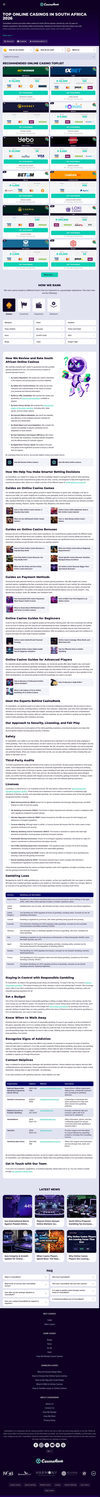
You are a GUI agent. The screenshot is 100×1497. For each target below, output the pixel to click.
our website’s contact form (22, 1171)
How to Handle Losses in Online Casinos (49, 1388)
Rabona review (73, 165)
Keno (49, 1344)
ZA (49, 1451)
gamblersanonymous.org (49, 1099)
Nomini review (73, 131)
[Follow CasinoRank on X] (47, 1445)
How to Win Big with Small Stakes (49, 1380)
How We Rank (49, 1416)
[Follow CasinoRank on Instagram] (41, 1445)
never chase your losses (58, 1006)
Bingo (49, 1340)
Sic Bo (49, 1348)
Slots (49, 1352)
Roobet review (25, 131)
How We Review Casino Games (49, 1356)
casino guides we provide (75, 482)
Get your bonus (25, 93)
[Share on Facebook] (21, 41)
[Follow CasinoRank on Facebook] (36, 1445)
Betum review (26, 199)
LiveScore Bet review (73, 199)
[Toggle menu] (4, 4)
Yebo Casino (49, 1324)
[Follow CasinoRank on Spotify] (57, 1445)
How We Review (49, 1412)
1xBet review (73, 96)
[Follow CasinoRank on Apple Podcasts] (63, 1445)
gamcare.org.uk (46, 1130)
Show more (49, 275)
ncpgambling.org (46, 1110)
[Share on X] (9, 41)
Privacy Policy (49, 1420)
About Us (50, 1404)
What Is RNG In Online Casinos (49, 1384)
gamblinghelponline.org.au (50, 1141)
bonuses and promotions (30, 398)
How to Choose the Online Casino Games (49, 1376)
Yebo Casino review (26, 165)
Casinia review (25, 234)
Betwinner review (25, 96)
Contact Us (49, 1408)
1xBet (49, 1320)
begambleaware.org (47, 1119)
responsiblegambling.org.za (51, 1088)
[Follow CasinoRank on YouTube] (52, 1445)
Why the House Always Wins (50, 1372)
